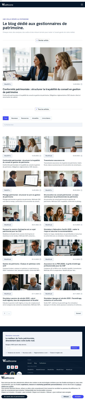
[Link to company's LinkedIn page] (8, 367)
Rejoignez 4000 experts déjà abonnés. (16, 344)
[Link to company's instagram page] (12, 367)
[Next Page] (78, 313)
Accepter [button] (78, 396)
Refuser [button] (66, 396)
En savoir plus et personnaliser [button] (14, 396)
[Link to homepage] (7, 4)
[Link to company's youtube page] (16, 367)
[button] (82, 5)
